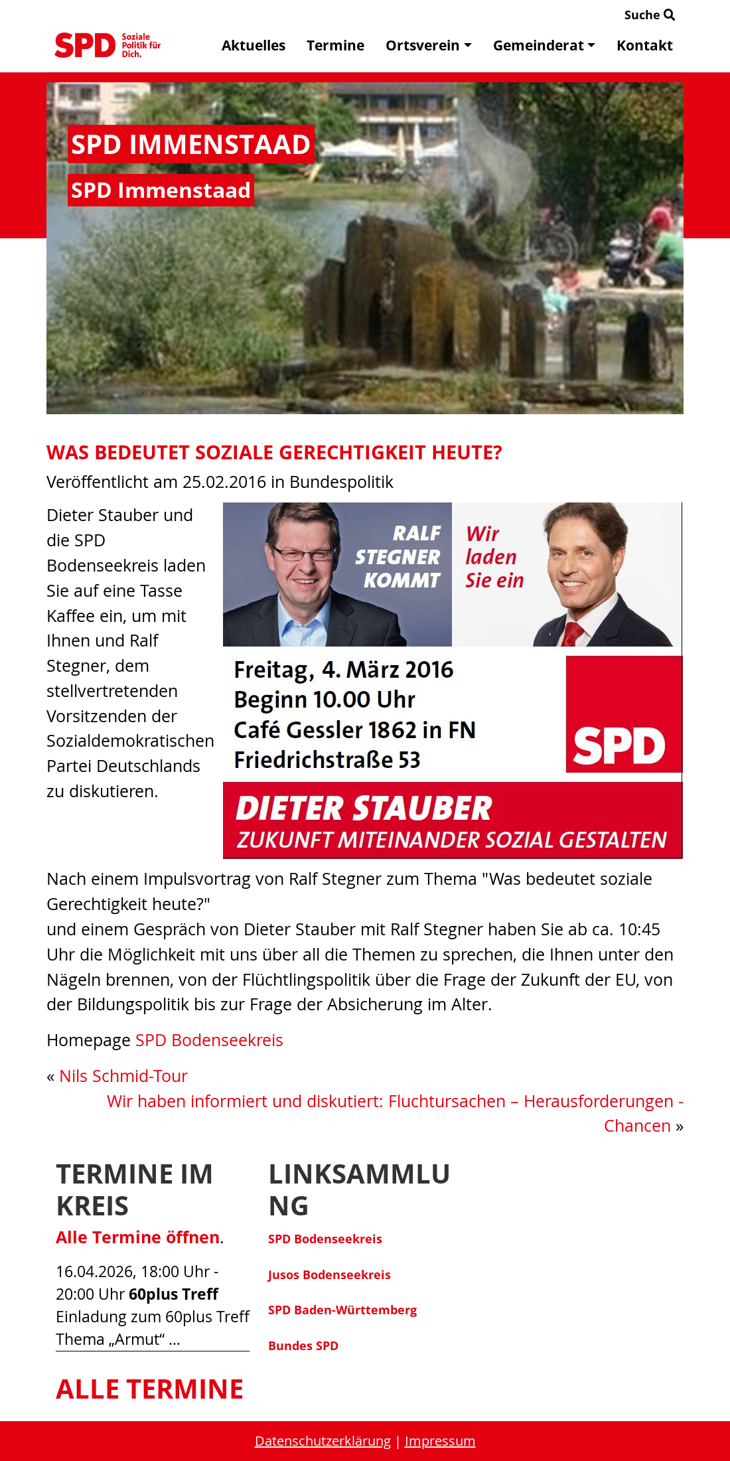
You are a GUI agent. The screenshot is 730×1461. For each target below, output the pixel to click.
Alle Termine (150, 1388)
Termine (335, 45)
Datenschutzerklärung (323, 1441)
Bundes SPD (303, 1345)
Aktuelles (253, 45)
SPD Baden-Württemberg (342, 1310)
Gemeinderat (544, 45)
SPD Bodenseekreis (209, 1040)
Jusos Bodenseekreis (329, 1274)
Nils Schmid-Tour (123, 1076)
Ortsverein (428, 45)
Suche (650, 15)
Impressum (440, 1441)
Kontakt (645, 45)
